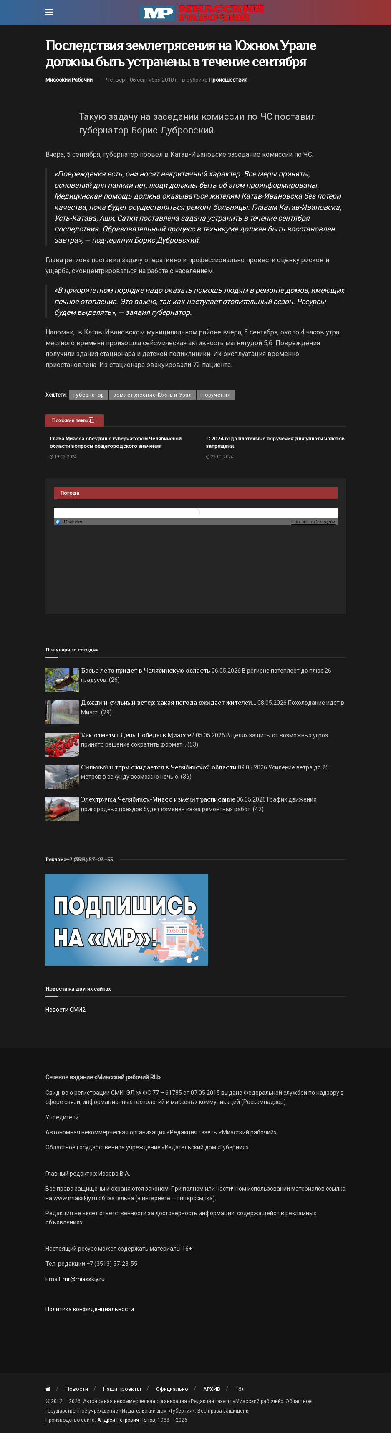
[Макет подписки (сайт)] (126, 919)
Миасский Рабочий (69, 80)
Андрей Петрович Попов (126, 1420)
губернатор (88, 395)
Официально (172, 1389)
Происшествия (228, 80)
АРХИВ (211, 1389)
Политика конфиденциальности (89, 1309)
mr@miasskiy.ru (83, 1279)
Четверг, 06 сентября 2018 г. (142, 80)
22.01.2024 (219, 457)
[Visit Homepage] (201, 12)
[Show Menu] (49, 12)
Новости (77, 1389)
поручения (216, 395)
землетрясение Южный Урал (153, 395)
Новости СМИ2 (65, 1009)
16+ (239, 1389)
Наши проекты (122, 1389)
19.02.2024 (63, 457)
